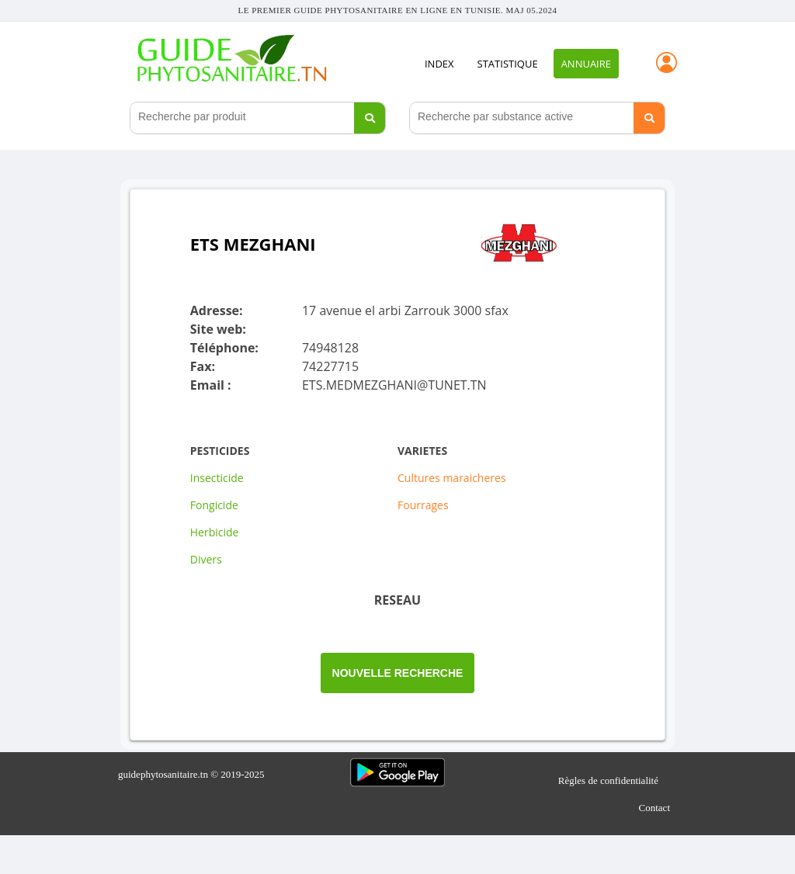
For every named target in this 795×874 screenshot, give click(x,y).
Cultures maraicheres (452, 477)
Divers (206, 559)
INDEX (439, 64)
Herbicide (214, 532)
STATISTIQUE (507, 64)
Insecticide (217, 477)
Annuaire (586, 64)
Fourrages (423, 505)
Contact (654, 807)
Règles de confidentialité (608, 780)
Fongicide (214, 505)
